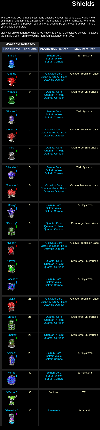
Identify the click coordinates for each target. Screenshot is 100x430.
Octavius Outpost (54, 79)
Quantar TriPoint (54, 94)
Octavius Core (53, 73)
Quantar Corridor (54, 97)
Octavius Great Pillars (54, 76)
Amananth (54, 410)
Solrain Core (53, 55)
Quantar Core (54, 91)
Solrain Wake (54, 58)
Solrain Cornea (54, 61)
